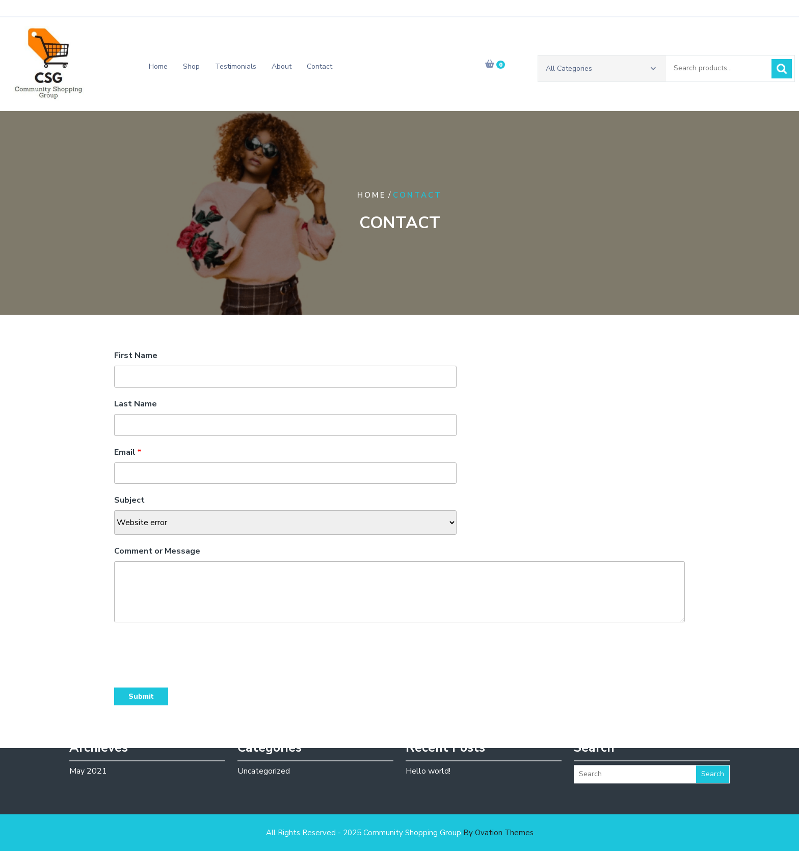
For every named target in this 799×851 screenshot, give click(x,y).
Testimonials (235, 68)
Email (127, 452)
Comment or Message (157, 551)
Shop (191, 68)
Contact (319, 68)
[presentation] (191, 652)
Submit (141, 696)
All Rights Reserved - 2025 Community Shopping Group (400, 833)
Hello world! (428, 758)
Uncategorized (263, 758)
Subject (129, 500)
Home (158, 68)
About (281, 68)
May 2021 (88, 758)
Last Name (135, 403)
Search (781, 70)
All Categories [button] (601, 70)
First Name (135, 355)
